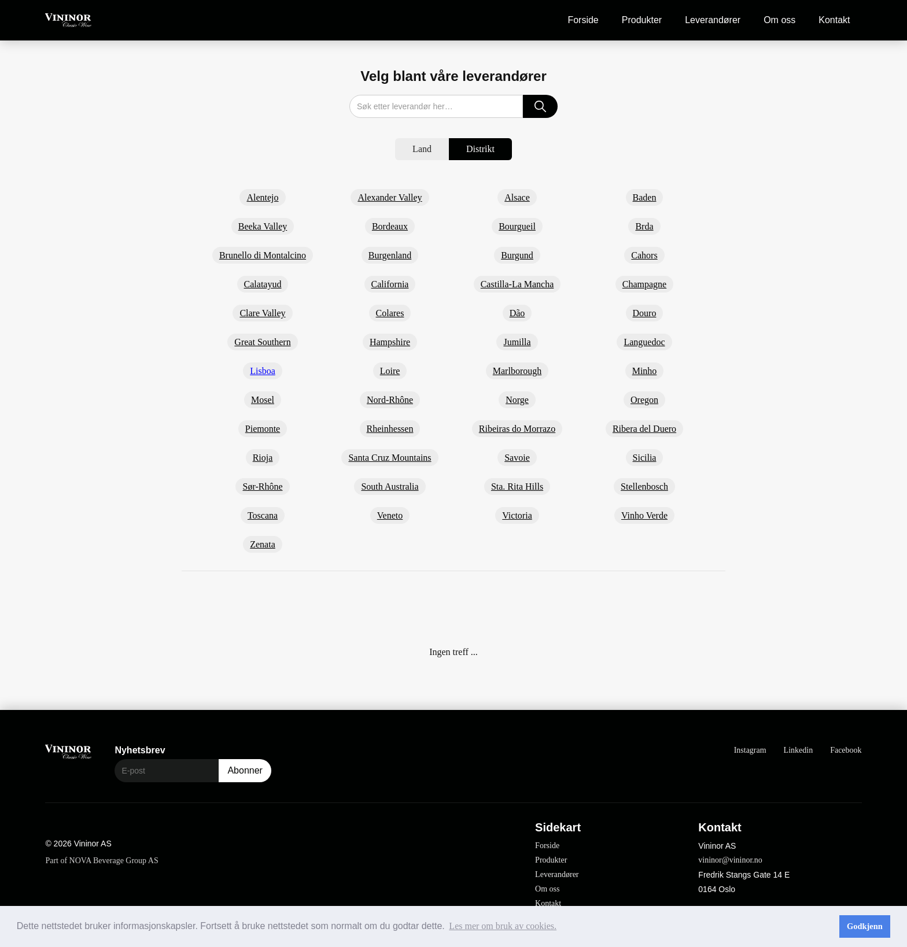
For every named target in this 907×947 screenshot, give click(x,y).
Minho (644, 371)
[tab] (422, 149)
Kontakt (834, 20)
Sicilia (645, 458)
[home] (68, 20)
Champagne (644, 284)
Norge (517, 400)
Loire (390, 371)
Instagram (750, 750)
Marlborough (517, 371)
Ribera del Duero (644, 429)
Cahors (644, 255)
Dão (517, 313)
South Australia (389, 486)
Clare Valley (262, 313)
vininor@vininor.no (730, 860)
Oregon (644, 400)
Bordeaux (390, 226)
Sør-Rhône (262, 486)
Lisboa (262, 371)
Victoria (517, 515)
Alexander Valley (389, 197)
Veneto (390, 515)
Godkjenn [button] (865, 926)
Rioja (263, 458)
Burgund (517, 255)
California (390, 284)
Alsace (517, 197)
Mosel (262, 400)
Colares (390, 313)
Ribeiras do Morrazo (517, 429)
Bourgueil (517, 226)
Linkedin (798, 750)
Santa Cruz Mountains (389, 458)
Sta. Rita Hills (517, 486)
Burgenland (389, 255)
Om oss (779, 20)
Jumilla (516, 342)
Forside (582, 20)
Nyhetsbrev (140, 750)
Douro (645, 313)
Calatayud (263, 284)
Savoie (517, 458)
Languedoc (644, 342)
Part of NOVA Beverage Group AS (101, 860)
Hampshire (390, 342)
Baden (645, 197)
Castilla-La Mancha (517, 284)
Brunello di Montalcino (262, 255)
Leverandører (712, 20)
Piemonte (262, 429)
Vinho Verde (644, 515)
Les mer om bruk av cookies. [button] (502, 926)
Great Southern (262, 342)
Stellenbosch (644, 486)
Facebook (845, 750)
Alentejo (262, 197)
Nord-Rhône (390, 400)
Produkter (642, 20)
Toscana (263, 515)
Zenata (262, 544)
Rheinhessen (390, 429)
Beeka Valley (262, 226)
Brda (644, 226)
